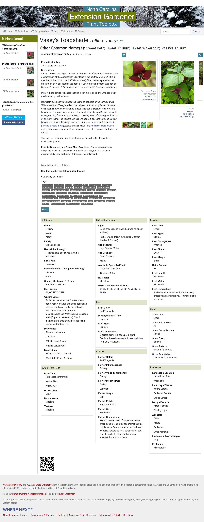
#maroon (68, 185)
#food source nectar (81, 198)
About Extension (11, 515)
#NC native (78, 187)
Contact (80, 31)
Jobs (24, 515)
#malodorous (66, 201)
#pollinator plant (74, 193)
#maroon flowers (109, 198)
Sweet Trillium (118, 48)
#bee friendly (110, 201)
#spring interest (61, 193)
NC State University (12, 484)
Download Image (149, 99)
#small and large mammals (60, 190)
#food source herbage (66, 198)
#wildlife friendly (87, 204)
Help (54, 31)
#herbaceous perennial (78, 190)
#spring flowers (47, 187)
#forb (101, 195)
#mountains (112, 190)
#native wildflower (86, 193)
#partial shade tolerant (79, 201)
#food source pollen (95, 198)
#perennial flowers (103, 187)
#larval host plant (63, 195)
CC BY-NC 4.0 (150, 96)
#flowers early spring (49, 195)
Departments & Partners (43, 515)
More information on (55, 165)
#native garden (101, 190)
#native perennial (94, 185)
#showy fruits (59, 187)
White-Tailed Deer (12, 109)
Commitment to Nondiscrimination (29, 494)
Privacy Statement (66, 494)
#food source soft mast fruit (51, 201)
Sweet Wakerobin (145, 48)
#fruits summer (76, 195)
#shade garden (107, 185)
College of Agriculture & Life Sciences (77, 515)
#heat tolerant (59, 185)
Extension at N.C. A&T (109, 515)
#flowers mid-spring (73, 204)
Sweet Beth (95, 48)
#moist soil (69, 187)
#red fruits (91, 190)
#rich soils (45, 190)
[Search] (175, 31)
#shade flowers (99, 201)
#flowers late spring (101, 193)
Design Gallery (40, 31)
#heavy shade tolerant (58, 204)
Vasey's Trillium (174, 48)
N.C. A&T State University (39, 484)
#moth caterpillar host (80, 185)
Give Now (67, 31)
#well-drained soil (89, 187)
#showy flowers (47, 185)
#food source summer (90, 195)
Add (45, 209)
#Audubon (45, 204)
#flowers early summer (49, 198)
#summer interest (48, 193)
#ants (90, 201)
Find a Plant (22, 31)
